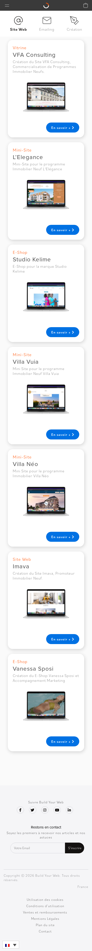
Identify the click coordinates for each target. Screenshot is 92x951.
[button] (10, 945)
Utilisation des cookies (45, 899)
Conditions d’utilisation (45, 906)
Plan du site (45, 925)
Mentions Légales (45, 918)
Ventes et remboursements (45, 912)
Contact (45, 931)
